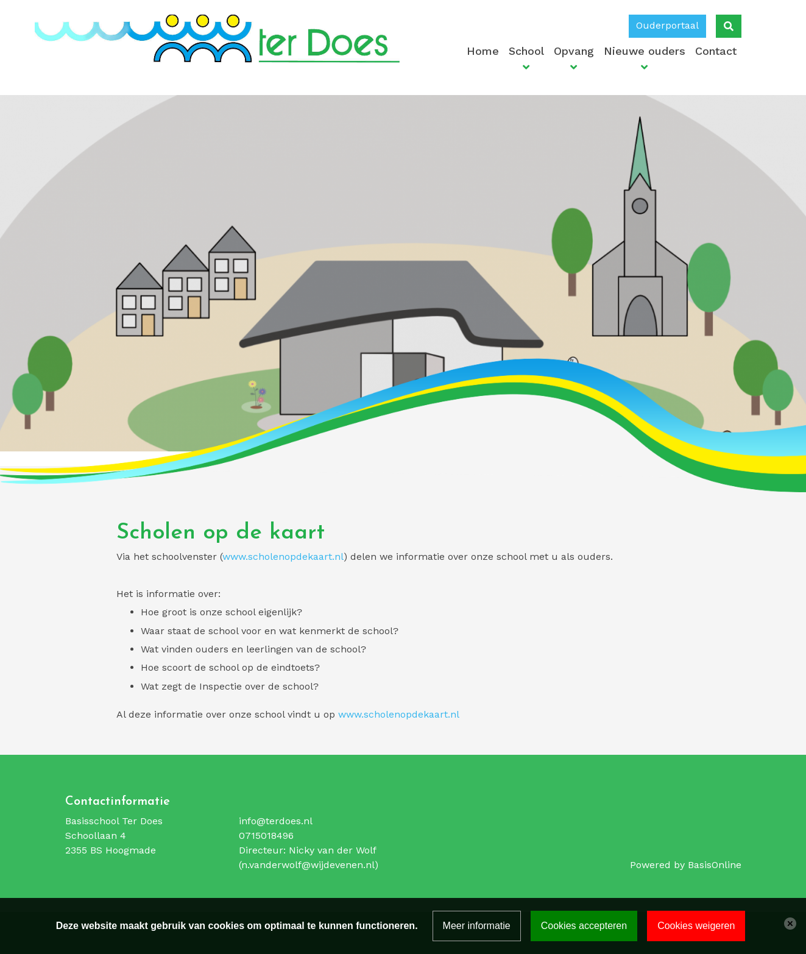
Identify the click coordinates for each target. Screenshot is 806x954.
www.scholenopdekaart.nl (283, 556)
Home (483, 50)
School (526, 50)
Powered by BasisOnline (685, 865)
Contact (716, 50)
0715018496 (266, 835)
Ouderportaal (667, 25)
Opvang (574, 50)
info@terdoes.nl (276, 821)
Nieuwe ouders (644, 50)
